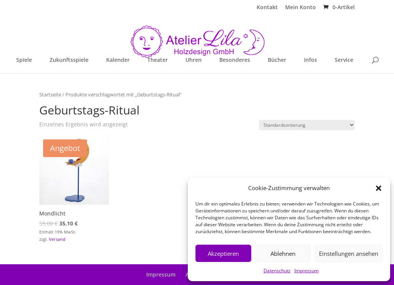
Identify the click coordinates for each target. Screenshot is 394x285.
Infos (310, 60)
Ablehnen (283, 253)
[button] (378, 188)
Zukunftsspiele (69, 60)
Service (344, 60)
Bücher (277, 60)
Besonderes (234, 60)
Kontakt (267, 8)
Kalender (118, 60)
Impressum (306, 270)
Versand (57, 239)
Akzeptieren (223, 253)
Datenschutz (277, 270)
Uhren (193, 60)
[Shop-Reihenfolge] (307, 125)
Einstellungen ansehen (348, 253)
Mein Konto (300, 8)
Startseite (50, 94)
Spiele (24, 60)
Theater (157, 60)
